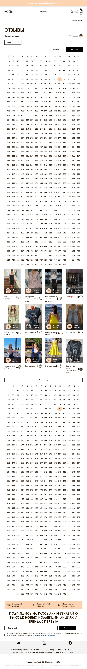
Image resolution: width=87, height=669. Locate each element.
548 (27, 210)
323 (22, 147)
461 (69, 183)
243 (22, 124)
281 (50, 133)
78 (74, 75)
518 (36, 201)
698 (55, 251)
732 (64, 260)
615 (41, 228)
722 (17, 260)
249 (50, 124)
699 (59, 251)
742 (45, 264)
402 (17, 170)
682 (55, 246)
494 (73, 192)
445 (69, 179)
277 (31, 133)
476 (64, 188)
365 (69, 156)
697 (50, 251)
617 (50, 228)
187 (59, 106)
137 (50, 93)
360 (45, 156)
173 (69, 102)
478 (73, 188)
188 (64, 106)
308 (27, 142)
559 (78, 210)
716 (64, 255)
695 (41, 251)
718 (73, 255)
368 (8, 160)
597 (31, 224)
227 (22, 120)
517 (31, 201)
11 (60, 57)
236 (64, 120)
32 (9, 66)
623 (78, 228)
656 (8, 242)
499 (22, 197)
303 (78, 138)
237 (69, 120)
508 (64, 197)
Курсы (26, 650)
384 (8, 165)
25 (50, 61)
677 (31, 246)
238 (73, 120)
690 (17, 251)
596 (27, 224)
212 (27, 115)
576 (8, 219)
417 (13, 174)
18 (18, 61)
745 (59, 264)
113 (13, 88)
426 (55, 174)
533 (31, 206)
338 (17, 151)
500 (27, 197)
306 (17, 142)
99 (23, 84)
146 (17, 97)
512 (8, 201)
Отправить (68, 628)
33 (13, 66)
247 (41, 124)
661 (31, 242)
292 (27, 138)
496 (8, 197)
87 (41, 79)
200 (45, 111)
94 (74, 79)
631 (41, 233)
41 (50, 66)
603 (59, 224)
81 (13, 79)
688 (8, 251)
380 (64, 160)
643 (22, 237)
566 (36, 215)
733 (69, 260)
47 (78, 66)
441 (50, 179)
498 (17, 197)
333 (69, 147)
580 (27, 219)
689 (13, 251)
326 (36, 147)
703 (78, 251)
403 (22, 170)
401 (13, 170)
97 (13, 84)
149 (31, 97)
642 (17, 237)
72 (46, 75)
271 (78, 129)
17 (13, 61)
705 (13, 255)
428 (64, 174)
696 (45, 251)
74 (55, 75)
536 (45, 206)
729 (50, 260)
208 (8, 115)
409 (50, 170)
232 (45, 120)
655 (78, 237)
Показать (74, 49)
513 (13, 201)
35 (23, 66)
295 (41, 138)
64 (9, 75)
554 (55, 210)
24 (46, 61)
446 (73, 179)
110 (73, 84)
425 (50, 174)
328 (45, 147)
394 (55, 165)
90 (55, 79)
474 (55, 188)
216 (45, 115)
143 (78, 93)
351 (78, 151)
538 (55, 206)
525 (69, 201)
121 (50, 88)
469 (31, 188)
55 (41, 70)
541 (69, 206)
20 (27, 61)
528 (8, 206)
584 (45, 219)
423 (41, 174)
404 (27, 170)
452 (27, 183)
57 (50, 70)
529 (13, 206)
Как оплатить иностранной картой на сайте (43, 3)
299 (59, 138)
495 (78, 192)
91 (60, 79)
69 (32, 75)
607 (78, 224)
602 (55, 224)
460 (64, 183)
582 (36, 219)
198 (36, 111)
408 (45, 170)
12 (64, 57)
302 (73, 138)
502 (36, 197)
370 (17, 160)
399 (78, 165)
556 (64, 210)
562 (17, 215)
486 (36, 192)
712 (45, 255)
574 (73, 215)
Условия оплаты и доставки (59, 652)
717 (69, 255)
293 (31, 138)
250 (55, 124)
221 (69, 115)
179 (22, 106)
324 (27, 147)
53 (32, 70)
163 (22, 102)
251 (59, 124)
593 (13, 224)
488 (45, 192)
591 (78, 219)
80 (9, 79)
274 (17, 133)
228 (27, 120)
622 (73, 228)
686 (73, 246)
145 (13, 97)
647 (41, 237)
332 (64, 147)
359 (41, 156)
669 (69, 242)
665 (50, 242)
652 (64, 237)
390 (36, 165)
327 (41, 147)
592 (8, 224)
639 (78, 233)
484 (27, 192)
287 (78, 133)
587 (59, 219)
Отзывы (59, 650)
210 (17, 115)
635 (59, 233)
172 (64, 102)
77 (69, 75)
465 (13, 188)
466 (17, 188)
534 (36, 206)
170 (55, 102)
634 (55, 233)
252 (64, 124)
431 (78, 174)
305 (13, 142)
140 (64, 93)
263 (41, 129)
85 (32, 79)
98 (18, 84)
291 (22, 138)
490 (55, 192)
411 (59, 170)
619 (59, 228)
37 (32, 66)
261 (31, 129)
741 (41, 264)
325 (31, 147)
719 (78, 255)
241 (13, 124)
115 (22, 88)
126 (73, 88)
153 (50, 97)
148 (27, 97)
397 (69, 165)
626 (17, 233)
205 (69, 111)
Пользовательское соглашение (28, 652)
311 (41, 142)
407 (41, 170)
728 (45, 260)
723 (22, 260)
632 (45, 233)
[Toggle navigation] (6, 11)
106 (55, 84)
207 (78, 111)
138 (55, 93)
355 (22, 156)
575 (78, 215)
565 (31, 215)
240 (8, 124)
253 (69, 124)
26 (55, 61)
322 (17, 147)
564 (27, 215)
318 (73, 142)
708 (27, 255)
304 (8, 142)
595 (22, 224)
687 (78, 246)
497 (13, 197)
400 (8, 170)
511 (78, 197)
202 (55, 111)
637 (69, 233)
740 (36, 264)
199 (41, 111)
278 (36, 133)
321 (13, 147)
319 (78, 142)
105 (50, 84)
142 (73, 93)
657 (13, 242)
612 (27, 228)
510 (73, 197)
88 (46, 79)
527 (78, 201)
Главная (73, 20)
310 (36, 142)
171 (59, 102)
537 (50, 206)
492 (64, 192)
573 (69, 215)
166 (36, 102)
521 (50, 201)
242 (17, 124)
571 (59, 215)
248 (45, 124)
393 (50, 165)
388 (27, 165)
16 (9, 61)
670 (73, 242)
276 (27, 133)
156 (64, 97)
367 (78, 156)
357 (31, 156)
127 (78, 88)
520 (45, 201)
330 (55, 147)
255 (78, 124)
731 (59, 260)
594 (17, 224)
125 (69, 88)
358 (36, 156)
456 (45, 183)
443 (59, 179)
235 (59, 120)
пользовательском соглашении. (46, 635)
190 (73, 106)
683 (59, 246)
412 (64, 170)
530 (17, 206)
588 (64, 219)
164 (27, 102)
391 (41, 165)
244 (27, 124)
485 (31, 192)
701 (69, 251)
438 (36, 179)
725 (31, 260)
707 (22, 255)
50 (18, 70)
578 (17, 219)
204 (64, 111)
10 (55, 57)
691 (22, 251)
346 (55, 151)
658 (17, 242)
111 (78, 84)
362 (55, 156)
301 (69, 138)
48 (9, 70)
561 (13, 215)
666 (55, 242)
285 (69, 133)
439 (41, 179)
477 (69, 188)
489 (50, 192)
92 (64, 79)
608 (8, 228)
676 (27, 246)
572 (64, 215)
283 (59, 133)
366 (73, 156)
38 (36, 66)
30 (74, 61)
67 (23, 75)
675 (22, 246)
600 (45, 224)
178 (17, 106)
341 (31, 151)
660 (27, 242)
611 (22, 228)
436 (27, 179)
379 (59, 160)
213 (31, 115)
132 (27, 93)
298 (55, 138)
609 (13, 228)
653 (69, 237)
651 (59, 237)
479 (78, 188)
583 (41, 219)
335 (78, 147)
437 (31, 179)
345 (50, 151)
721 (13, 260)
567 (41, 215)
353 (13, 156)
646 (36, 237)
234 (55, 120)
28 (64, 61)
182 (36, 106)
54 (36, 70)
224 (8, 120)
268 (64, 129)
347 (59, 151)
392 (45, 165)
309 (31, 142)
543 (78, 206)
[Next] (69, 264)
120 (45, 88)
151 (41, 97)
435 (22, 179)
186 (55, 106)
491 (59, 192)
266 (55, 129)
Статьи (49, 650)
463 (78, 183)
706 (17, 255)
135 (41, 93)
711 (41, 255)
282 (55, 133)
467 (22, 188)
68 (27, 75)
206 (73, 111)
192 (8, 111)
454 (36, 183)
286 (73, 133)
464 (8, 188)
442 (55, 179)
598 (36, 224)
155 (59, 97)
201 (50, 111)
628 (27, 233)
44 (64, 66)
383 (78, 160)
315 (59, 142)
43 (60, 66)
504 (45, 197)
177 (13, 106)
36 (27, 66)
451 (22, 183)
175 (78, 102)
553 (50, 210)
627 (22, 233)
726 (36, 260)
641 (13, 237)
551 (41, 210)
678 (36, 246)
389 (31, 165)
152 (45, 97)
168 (45, 102)
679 (41, 246)
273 (13, 133)
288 (8, 138)
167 (41, 102)
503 (41, 197)
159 (78, 97)
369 (13, 160)
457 (50, 183)
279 (41, 133)
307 (22, 142)
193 (13, 111)
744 (55, 264)
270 (73, 129)
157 (69, 97)
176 (8, 106)
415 (78, 170)
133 (31, 93)
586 (55, 219)
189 (69, 106)
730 (55, 260)
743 (50, 264)
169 (50, 102)
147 (22, 97)
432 (8, 179)
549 (31, 210)
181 (31, 106)
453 (31, 183)
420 (27, 174)
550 (36, 210)
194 (17, 111)
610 (17, 228)
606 (73, 224)
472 (45, 188)
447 (78, 179)
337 (13, 151)
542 (73, 206)
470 (36, 188)
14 (74, 57)
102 (36, 84)
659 (22, 242)
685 (69, 246)
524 (64, 201)
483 (22, 192)
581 (31, 219)
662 (36, 242)
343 (41, 151)
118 (36, 88)
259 (22, 129)
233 (50, 120)
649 (50, 237)
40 (46, 66)
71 (41, 75)
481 (13, 192)
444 (64, 179)
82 (18, 79)
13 (69, 57)
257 (13, 129)
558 (73, 210)
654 (73, 237)
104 (45, 84)
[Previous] (8, 56)
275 (22, 133)
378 (55, 160)
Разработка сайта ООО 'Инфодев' (40, 662)
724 (27, 260)
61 (69, 70)
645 (31, 237)
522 (55, 201)
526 (73, 201)
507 (59, 197)
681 (50, 246)
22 (36, 61)
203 (59, 111)
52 (27, 70)
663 (41, 242)
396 (64, 165)
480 (8, 192)
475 (59, 188)
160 (8, 102)
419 (22, 174)
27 (60, 61)
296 (45, 138)
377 (50, 160)
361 (50, 156)
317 (69, 142)
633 (50, 233)
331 (59, 147)
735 (78, 260)
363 (59, 156)
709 (31, 255)
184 (45, 106)
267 (59, 129)
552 (45, 210)
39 (41, 66)
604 (64, 224)
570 (55, 215)
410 (55, 170)
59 (60, 70)
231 (41, 120)
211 (22, 115)
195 (22, 111)
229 (31, 120)
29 (69, 61)
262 (36, 129)
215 (41, 115)
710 (36, 255)
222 (73, 115)
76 (64, 75)
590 (73, 219)
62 (74, 70)
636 (64, 233)
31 (78, 61)
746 (64, 264)
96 (9, 84)
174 (73, 102)
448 (8, 183)
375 (41, 160)
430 (73, 174)
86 (36, 79)
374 (36, 160)
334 (73, 147)
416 (8, 174)
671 (78, 242)
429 (69, 174)
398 (73, 165)
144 (8, 97)
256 (8, 129)
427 (59, 174)
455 (41, 183)
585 (50, 219)
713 (50, 255)
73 (50, 75)
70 (36, 75)
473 (50, 188)
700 (64, 251)
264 (45, 129)
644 (27, 237)
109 (69, 84)
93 (69, 79)
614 (36, 228)
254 (73, 124)
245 (31, 124)
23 (41, 61)
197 (31, 111)
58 (55, 70)
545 (13, 210)
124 (64, 88)
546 (17, 210)
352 (8, 156)
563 (22, 215)
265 (50, 129)
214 (36, 115)
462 (73, 183)
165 (31, 102)
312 (45, 142)
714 (55, 255)
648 (45, 237)
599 (41, 224)
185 (50, 106)
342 (36, 151)
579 (22, 219)
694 (36, 251)
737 (22, 264)
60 (64, 70)
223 (78, 115)
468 (27, 188)
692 (27, 251)
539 (59, 206)
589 (69, 219)
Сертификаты (37, 650)
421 (31, 174)
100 (27, 84)
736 (17, 264)
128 (8, 93)
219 (59, 115)
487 (41, 192)
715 (59, 255)
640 (8, 237)
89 (50, 79)
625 (13, 233)
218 (55, 115)
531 (22, 206)
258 (17, 129)
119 (41, 88)
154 (55, 97)
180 (27, 106)
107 (59, 84)
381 (69, 160)
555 (59, 210)
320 (8, 147)
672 (8, 246)
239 (78, 120)
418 (17, 174)
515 (22, 201)
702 (73, 251)
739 (31, 264)
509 (69, 197)
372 (27, 160)
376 (45, 160)
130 (17, 93)
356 (27, 156)
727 (41, 260)
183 (41, 106)
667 (59, 242)
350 (73, 151)
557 (69, 210)
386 (17, 165)
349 (69, 151)
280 (45, 133)
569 (50, 215)
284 (64, 133)
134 (36, 93)
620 (64, 228)
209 (13, 115)
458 (55, 183)
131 (22, 93)
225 (13, 120)
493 (69, 192)
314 (55, 142)
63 (78, 70)
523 (59, 201)
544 (8, 210)
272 (8, 133)
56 (46, 70)
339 (22, 151)
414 (73, 170)
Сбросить (55, 49)
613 (31, 228)
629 (31, 233)
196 (27, 111)
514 (17, 201)
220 (64, 115)
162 (17, 102)
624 (8, 233)
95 (78, 79)
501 (31, 197)
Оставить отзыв (11, 36)
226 (17, 120)
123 (59, 88)
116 (27, 88)
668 (64, 242)
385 (13, 165)
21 (32, 61)
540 (64, 206)
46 (74, 66)
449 (13, 183)
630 (36, 233)
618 (55, 228)
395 (59, 165)
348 (64, 151)
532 (27, 206)
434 (17, 179)
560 (8, 215)
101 (31, 84)
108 (64, 84)
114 (17, 88)
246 (36, 124)
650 (55, 237)
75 (60, 75)
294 (36, 138)
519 (41, 201)
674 (17, 246)
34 (18, 66)
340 (27, 151)
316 (64, 142)
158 (73, 97)
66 (18, 75)
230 (36, 120)
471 (41, 188)
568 (45, 215)
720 (8, 260)
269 (69, 129)
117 (31, 88)
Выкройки (16, 650)
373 (31, 160)
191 (78, 106)
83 (23, 79)
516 (27, 201)
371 (22, 160)
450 (17, 183)
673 (13, 246)
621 (69, 228)
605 (69, 224)
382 (73, 160)
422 (36, 174)
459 (59, 183)
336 (8, 151)
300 (64, 138)
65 (13, 75)
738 (27, 264)
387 (22, 165)
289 (13, 138)
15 (78, 57)
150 (36, 97)
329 (50, 147)
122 (55, 88)
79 (78, 75)
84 (27, 79)
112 (8, 88)
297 (50, 138)
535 (41, 206)
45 (69, 66)
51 (23, 70)
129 (13, 93)
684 (64, 246)
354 (17, 156)
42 (55, 66)
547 (22, 210)
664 (45, 242)
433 (13, 179)
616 (45, 228)
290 (17, 138)
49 (13, 70)
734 (73, 260)
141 (69, 93)
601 (50, 224)
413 (69, 170)
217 (50, 115)
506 (55, 197)
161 (13, 102)
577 (13, 219)
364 (64, 156)
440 (45, 179)
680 (45, 246)
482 (17, 192)
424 (45, 174)
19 (23, 61)
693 (31, 251)
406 (36, 170)
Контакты (69, 650)
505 (50, 197)
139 (59, 93)
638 (73, 233)
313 (50, 142)
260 (27, 129)
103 (41, 84)
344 (45, 151)
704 (8, 255)
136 (45, 93)
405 (31, 170)
